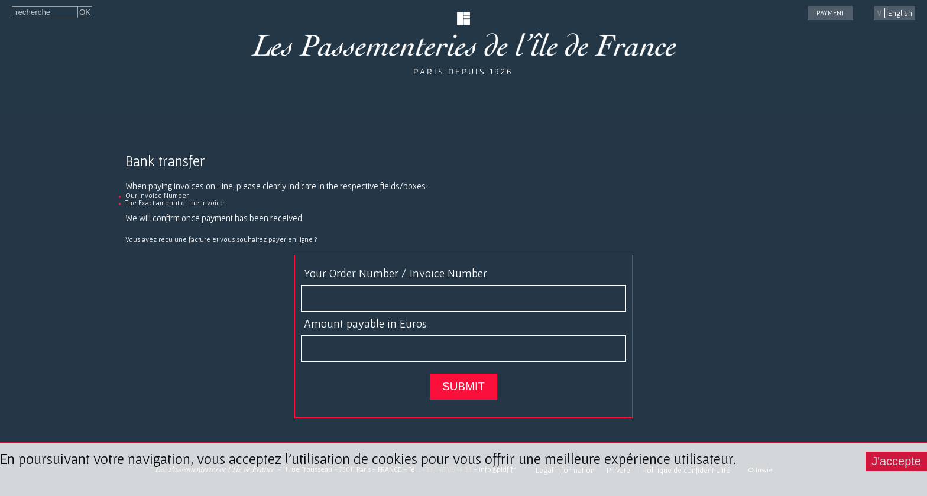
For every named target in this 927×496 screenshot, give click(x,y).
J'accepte (896, 461)
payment (830, 13)
